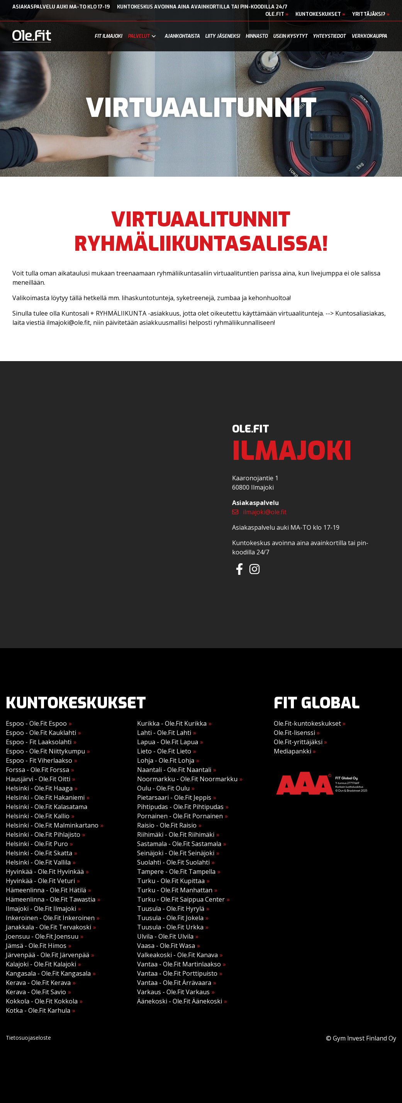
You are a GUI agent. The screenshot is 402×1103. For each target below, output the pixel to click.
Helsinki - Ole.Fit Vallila (38, 862)
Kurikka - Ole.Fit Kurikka (172, 723)
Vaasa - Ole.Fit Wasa (166, 945)
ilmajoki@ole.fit (259, 512)
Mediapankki (295, 751)
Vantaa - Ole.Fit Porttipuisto (177, 973)
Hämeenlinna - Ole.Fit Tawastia (50, 899)
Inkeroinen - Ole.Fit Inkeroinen (50, 918)
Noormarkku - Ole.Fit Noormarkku (187, 779)
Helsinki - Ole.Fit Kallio (38, 816)
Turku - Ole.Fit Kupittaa (171, 881)
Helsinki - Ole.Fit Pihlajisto (43, 834)
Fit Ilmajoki (108, 36)
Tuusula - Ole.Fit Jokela (170, 918)
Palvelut (138, 36)
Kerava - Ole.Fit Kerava (38, 982)
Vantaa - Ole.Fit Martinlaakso (179, 964)
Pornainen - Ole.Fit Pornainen (180, 816)
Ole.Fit (276, 14)
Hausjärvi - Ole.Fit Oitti (38, 779)
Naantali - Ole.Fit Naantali (174, 769)
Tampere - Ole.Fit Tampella (176, 871)
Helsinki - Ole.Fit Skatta (39, 853)
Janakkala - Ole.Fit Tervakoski (48, 927)
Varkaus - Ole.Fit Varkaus (173, 992)
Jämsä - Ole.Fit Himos (36, 945)
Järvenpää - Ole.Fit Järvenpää (47, 955)
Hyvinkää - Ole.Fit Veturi (40, 881)
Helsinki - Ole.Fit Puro (37, 843)
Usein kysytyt (290, 36)
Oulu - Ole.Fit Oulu (163, 788)
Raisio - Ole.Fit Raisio (167, 825)
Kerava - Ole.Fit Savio (36, 992)
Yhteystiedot (329, 36)
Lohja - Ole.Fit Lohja (165, 760)
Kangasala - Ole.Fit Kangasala (48, 973)
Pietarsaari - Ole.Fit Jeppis (174, 797)
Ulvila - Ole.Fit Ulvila (165, 936)
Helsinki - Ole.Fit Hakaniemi (45, 797)
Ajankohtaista (182, 36)
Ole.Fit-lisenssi (297, 732)
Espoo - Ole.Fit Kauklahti (41, 732)
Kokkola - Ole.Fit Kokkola (42, 1001)
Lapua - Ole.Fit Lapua (167, 742)
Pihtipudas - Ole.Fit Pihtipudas (180, 806)
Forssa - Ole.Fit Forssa (37, 769)
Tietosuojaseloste (28, 1037)
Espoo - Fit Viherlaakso (39, 760)
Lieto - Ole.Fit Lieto (164, 751)
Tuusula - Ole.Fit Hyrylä (170, 908)
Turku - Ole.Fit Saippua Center (181, 899)
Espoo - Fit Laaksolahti (38, 742)
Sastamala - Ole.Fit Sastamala (179, 843)
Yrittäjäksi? (371, 14)
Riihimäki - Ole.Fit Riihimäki (175, 834)
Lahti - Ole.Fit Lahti (164, 732)
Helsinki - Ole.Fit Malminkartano (52, 825)
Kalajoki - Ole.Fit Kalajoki (41, 964)
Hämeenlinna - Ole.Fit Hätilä (46, 890)
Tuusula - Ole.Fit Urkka (170, 927)
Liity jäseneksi (222, 36)
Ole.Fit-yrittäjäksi (300, 742)
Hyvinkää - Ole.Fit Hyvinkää (45, 871)
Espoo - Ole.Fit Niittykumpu (45, 751)
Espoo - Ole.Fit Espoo (36, 723)
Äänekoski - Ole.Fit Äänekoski (179, 1001)
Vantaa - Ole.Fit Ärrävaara (174, 982)
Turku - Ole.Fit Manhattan (174, 890)
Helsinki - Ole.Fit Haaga (39, 788)
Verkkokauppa (369, 36)
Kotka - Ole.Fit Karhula (38, 1010)
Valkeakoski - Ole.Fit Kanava (177, 955)
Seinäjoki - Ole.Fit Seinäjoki (175, 853)
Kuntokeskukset (320, 14)
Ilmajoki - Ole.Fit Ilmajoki (41, 908)
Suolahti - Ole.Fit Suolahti (173, 862)
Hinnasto (257, 36)
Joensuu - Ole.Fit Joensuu (42, 936)
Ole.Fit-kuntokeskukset (310, 723)
